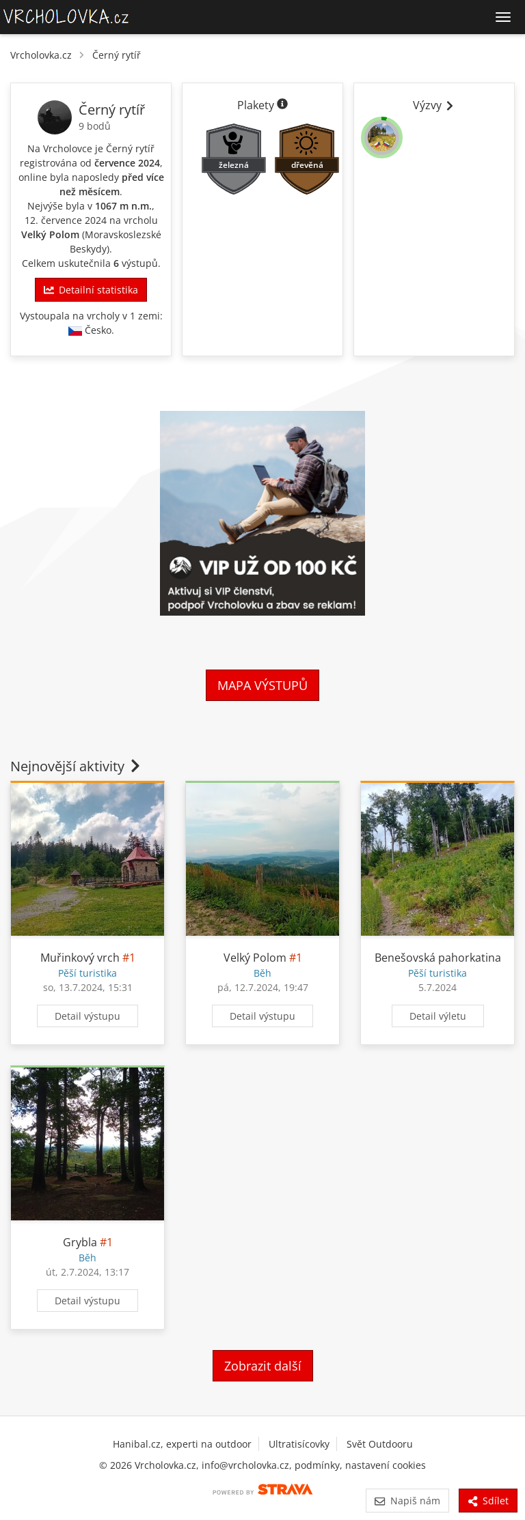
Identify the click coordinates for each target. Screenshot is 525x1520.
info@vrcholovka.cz (245, 1465)
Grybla (80, 1242)
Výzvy (434, 105)
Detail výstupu (87, 1015)
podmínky (317, 1465)
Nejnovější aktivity (76, 766)
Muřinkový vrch (80, 957)
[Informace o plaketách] (282, 105)
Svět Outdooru (380, 1443)
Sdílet (488, 1500)
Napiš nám (407, 1500)
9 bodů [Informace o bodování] (95, 126)
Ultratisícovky (299, 1443)
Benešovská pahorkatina (438, 957)
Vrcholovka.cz (41, 54)
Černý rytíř (116, 54)
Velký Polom (50, 234)
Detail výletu (437, 1015)
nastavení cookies (385, 1465)
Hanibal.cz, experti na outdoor (182, 1443)
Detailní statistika (91, 289)
